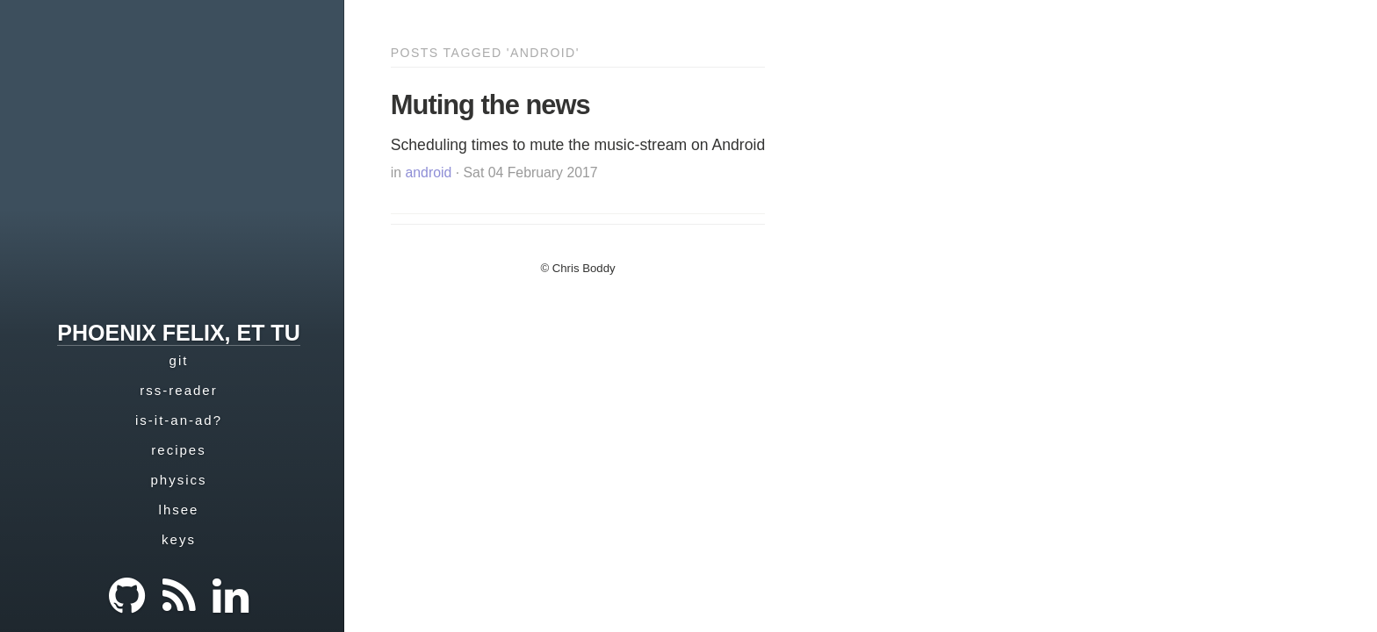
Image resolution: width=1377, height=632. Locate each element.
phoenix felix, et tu (178, 332)
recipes (178, 449)
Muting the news (490, 105)
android (429, 172)
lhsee (179, 509)
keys (179, 539)
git (179, 360)
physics (178, 479)
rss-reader (178, 390)
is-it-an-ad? (178, 420)
